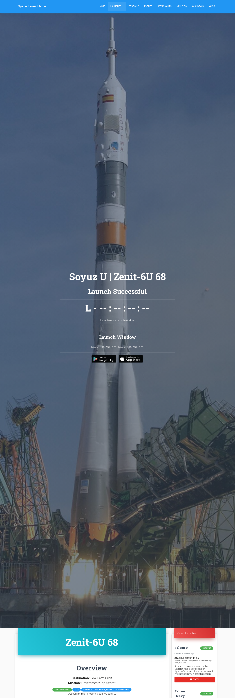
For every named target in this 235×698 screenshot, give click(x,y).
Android (198, 6)
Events (148, 6)
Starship (134, 6)
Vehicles (182, 6)
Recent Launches (186, 633)
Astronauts (164, 6)
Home (102, 6)
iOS (212, 6)
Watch (195, 679)
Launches (116, 6)
